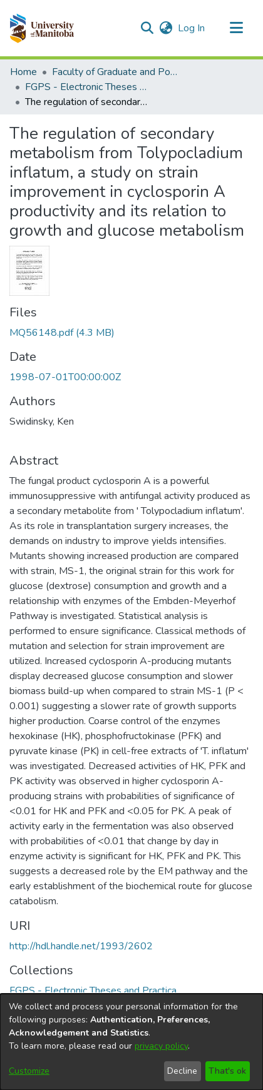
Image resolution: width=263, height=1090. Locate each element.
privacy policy (161, 1046)
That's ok (227, 1071)
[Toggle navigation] (236, 28)
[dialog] (131, 1042)
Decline (182, 1071)
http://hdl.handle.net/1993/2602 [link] (81, 946)
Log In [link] (192, 28)
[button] (41, 28)
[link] (62, 333)
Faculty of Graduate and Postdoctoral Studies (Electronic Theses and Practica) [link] (114, 72)
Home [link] (23, 72)
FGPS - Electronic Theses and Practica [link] (87, 87)
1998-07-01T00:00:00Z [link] (65, 377)
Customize (29, 1071)
